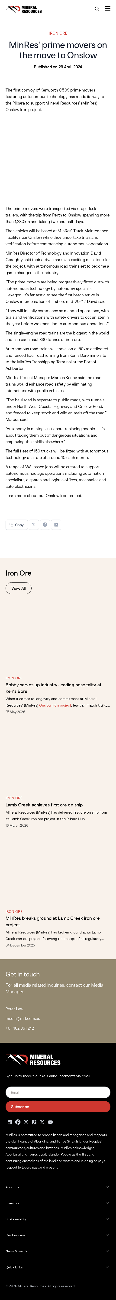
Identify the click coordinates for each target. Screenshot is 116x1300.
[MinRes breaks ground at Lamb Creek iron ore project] (58, 870)
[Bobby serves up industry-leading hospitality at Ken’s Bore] (58, 636)
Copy (17, 524)
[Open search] (96, 9)
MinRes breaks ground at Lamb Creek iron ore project (53, 921)
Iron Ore (14, 678)
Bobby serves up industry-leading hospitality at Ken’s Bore (53, 688)
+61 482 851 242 (20, 1028)
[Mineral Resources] (24, 9)
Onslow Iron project (63, 495)
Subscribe (20, 1106)
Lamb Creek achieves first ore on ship (44, 805)
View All (18, 588)
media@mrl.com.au (23, 1018)
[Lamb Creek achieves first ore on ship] (58, 757)
